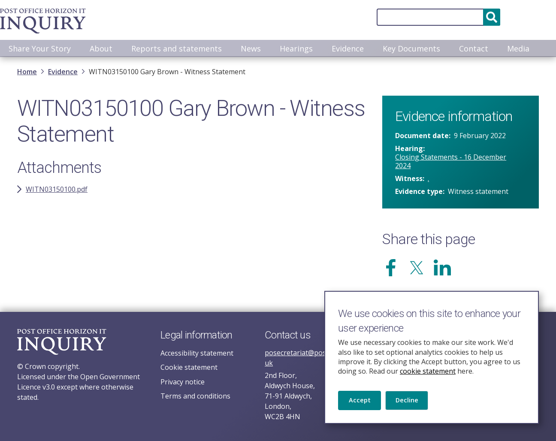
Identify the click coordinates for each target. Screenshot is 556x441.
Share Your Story (40, 48)
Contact (473, 48)
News (251, 48)
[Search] (373, 17)
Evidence (348, 48)
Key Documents (411, 48)
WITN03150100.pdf (57, 190)
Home (27, 72)
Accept (360, 402)
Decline (409, 402)
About (101, 48)
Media (518, 48)
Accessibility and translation (502, 17)
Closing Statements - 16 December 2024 (450, 162)
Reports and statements (176, 48)
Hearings (296, 48)
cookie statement (428, 370)
